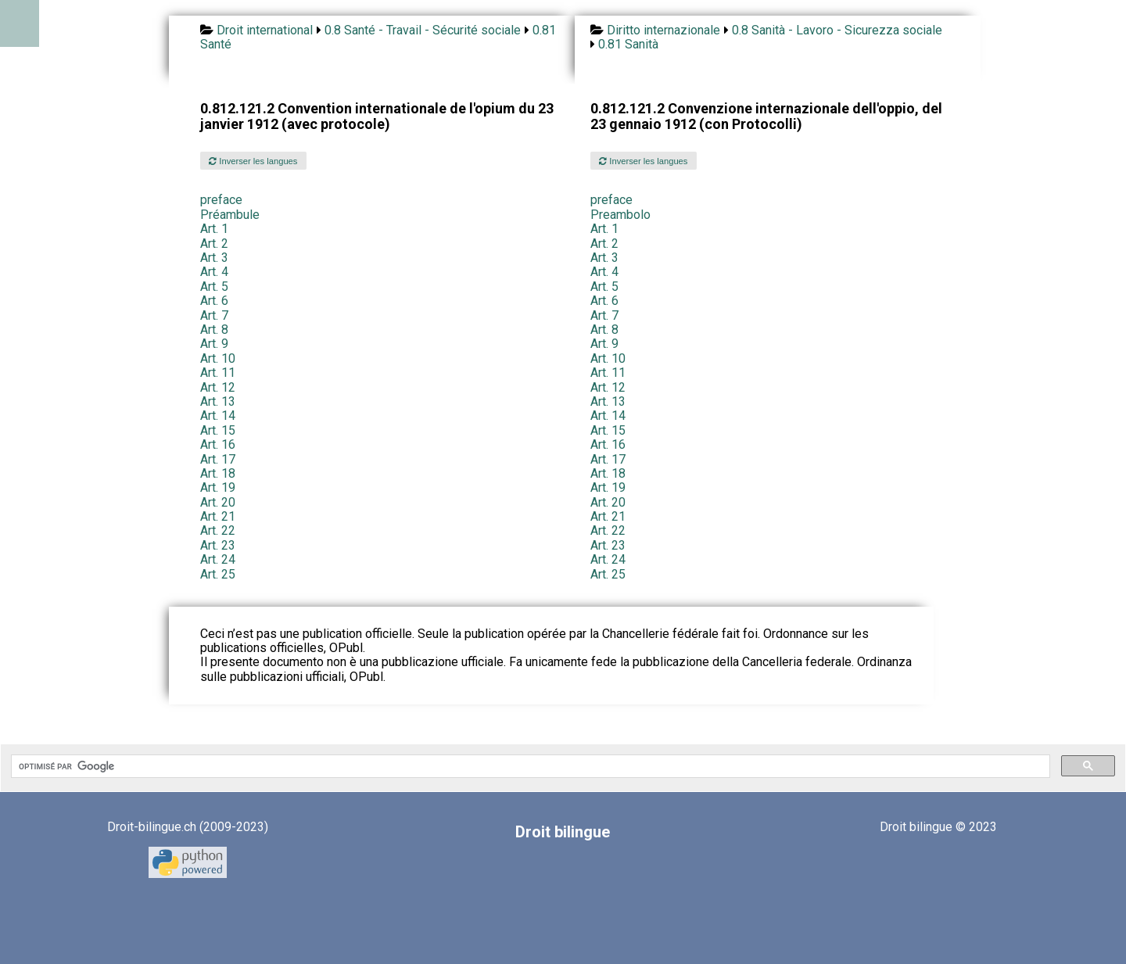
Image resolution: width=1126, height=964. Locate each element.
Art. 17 (217, 459)
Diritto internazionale (663, 30)
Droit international (265, 30)
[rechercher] (529, 766)
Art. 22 (217, 530)
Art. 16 (217, 444)
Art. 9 (214, 343)
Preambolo (620, 214)
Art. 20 (217, 502)
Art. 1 (214, 228)
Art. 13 (217, 401)
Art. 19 (217, 487)
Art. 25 (217, 574)
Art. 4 (214, 271)
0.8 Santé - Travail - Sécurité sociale (423, 30)
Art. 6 (214, 300)
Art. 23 (217, 545)
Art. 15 (217, 430)
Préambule (230, 214)
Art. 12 (217, 387)
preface (221, 199)
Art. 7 (214, 315)
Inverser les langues (253, 161)
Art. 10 (217, 358)
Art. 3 (214, 257)
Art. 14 (217, 415)
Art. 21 (217, 516)
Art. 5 (214, 286)
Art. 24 (217, 559)
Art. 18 (217, 473)
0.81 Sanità (628, 44)
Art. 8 (214, 329)
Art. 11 (217, 372)
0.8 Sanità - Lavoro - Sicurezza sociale (837, 30)
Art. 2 (214, 243)
